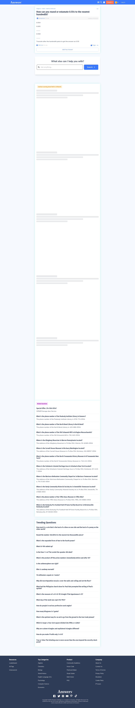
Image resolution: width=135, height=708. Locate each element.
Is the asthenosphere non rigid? (47, 564)
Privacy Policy (100, 673)
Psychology (41, 680)
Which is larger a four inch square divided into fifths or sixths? (58, 623)
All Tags (11, 666)
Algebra (40, 663)
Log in (123, 2)
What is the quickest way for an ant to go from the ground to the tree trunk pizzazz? (65, 617)
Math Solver (70, 677)
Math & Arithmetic (51, 8)
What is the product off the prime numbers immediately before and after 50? (63, 558)
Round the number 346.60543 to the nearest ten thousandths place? (59, 535)
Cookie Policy (100, 680)
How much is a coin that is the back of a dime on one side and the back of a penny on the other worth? (67, 528)
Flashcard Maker (72, 670)
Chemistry (41, 666)
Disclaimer (99, 677)
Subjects (38, 8)
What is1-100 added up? (44, 546)
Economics (41, 687)
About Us (98, 663)
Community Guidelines (73, 663)
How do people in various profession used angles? (54, 606)
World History (42, 673)
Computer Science (43, 684)
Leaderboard (13, 663)
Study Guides (71, 673)
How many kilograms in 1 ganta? (47, 611)
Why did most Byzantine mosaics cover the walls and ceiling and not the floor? (63, 581)
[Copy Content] (93, 45)
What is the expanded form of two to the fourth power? (55, 541)
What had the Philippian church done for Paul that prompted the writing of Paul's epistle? (64, 587)
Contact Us (99, 666)
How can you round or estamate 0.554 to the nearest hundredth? (63, 13)
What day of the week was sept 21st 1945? (50, 600)
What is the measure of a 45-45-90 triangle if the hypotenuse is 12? (59, 594)
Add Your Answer (67, 49)
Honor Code (70, 666)
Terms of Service (101, 670)
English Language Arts (45, 677)
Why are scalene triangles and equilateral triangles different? (57, 629)
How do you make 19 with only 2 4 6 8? (49, 634)
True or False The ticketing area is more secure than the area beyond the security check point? (66, 641)
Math (43, 8)
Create (110, 2)
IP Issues (98, 684)
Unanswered (13, 670)
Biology (40, 670)
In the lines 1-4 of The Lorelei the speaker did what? (54, 552)
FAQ (68, 680)
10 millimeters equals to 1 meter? (48, 575)
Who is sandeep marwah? (45, 569)
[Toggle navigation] (98, 2)
